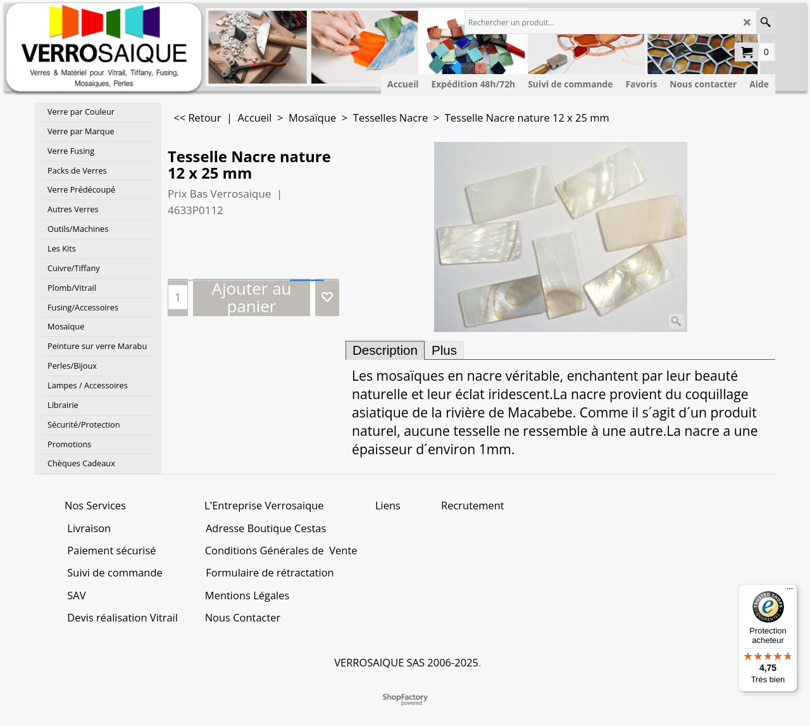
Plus (444, 350)
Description (385, 350)
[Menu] (789, 591)
